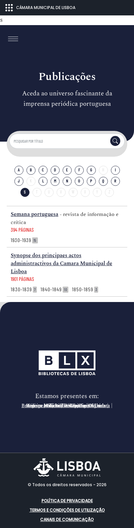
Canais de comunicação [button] (67, 519)
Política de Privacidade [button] (67, 501)
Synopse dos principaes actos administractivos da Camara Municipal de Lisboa (61, 263)
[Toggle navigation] (13, 39)
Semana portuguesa (34, 214)
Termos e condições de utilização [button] (67, 510)
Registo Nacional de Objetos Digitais (66, 405)
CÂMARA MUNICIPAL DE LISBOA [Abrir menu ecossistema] (40, 7)
